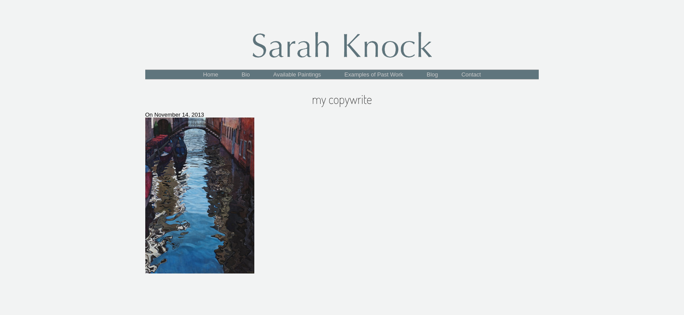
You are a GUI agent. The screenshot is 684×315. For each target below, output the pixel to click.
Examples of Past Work (374, 74)
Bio (246, 74)
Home (211, 74)
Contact (471, 74)
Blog (432, 74)
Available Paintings (297, 74)
